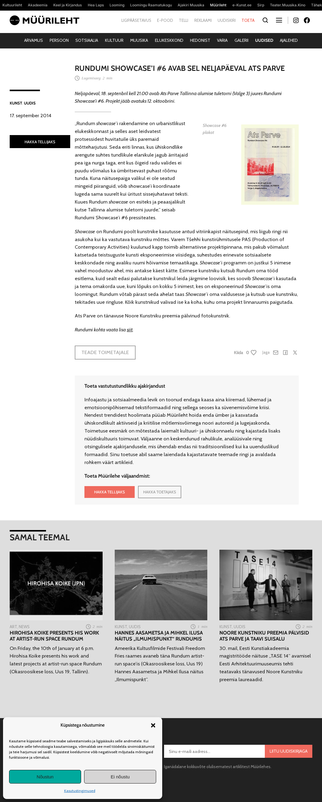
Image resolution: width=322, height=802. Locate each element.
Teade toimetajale (105, 352)
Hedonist (200, 40)
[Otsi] (265, 20)
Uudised (264, 40)
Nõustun (45, 776)
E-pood (165, 20)
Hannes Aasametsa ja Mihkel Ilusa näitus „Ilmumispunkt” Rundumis (159, 636)
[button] (153, 725)
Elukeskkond (169, 40)
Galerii (241, 40)
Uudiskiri (227, 20)
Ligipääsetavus (136, 20)
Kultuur (114, 40)
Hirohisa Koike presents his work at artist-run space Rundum (54, 636)
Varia (222, 40)
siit (130, 329)
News (24, 626)
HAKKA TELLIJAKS (40, 141)
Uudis (30, 103)
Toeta (248, 20)
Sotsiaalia (86, 40)
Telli (183, 20)
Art (13, 626)
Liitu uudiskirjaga (288, 751)
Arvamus (33, 40)
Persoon (59, 40)
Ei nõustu (120, 776)
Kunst (16, 103)
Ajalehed (289, 40)
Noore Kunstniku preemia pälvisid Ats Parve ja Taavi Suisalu (264, 636)
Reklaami (203, 20)
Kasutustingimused (79, 790)
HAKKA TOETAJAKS (159, 491)
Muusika (139, 40)
